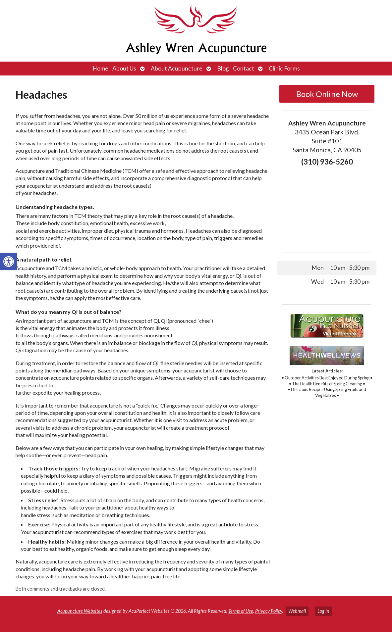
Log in (323, 611)
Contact (243, 68)
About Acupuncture (176, 68)
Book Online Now (327, 94)
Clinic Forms (284, 68)
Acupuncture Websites (79, 611)
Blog (223, 68)
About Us (124, 68)
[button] (8, 261)
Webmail (297, 611)
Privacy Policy (268, 611)
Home (100, 68)
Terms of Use (240, 611)
